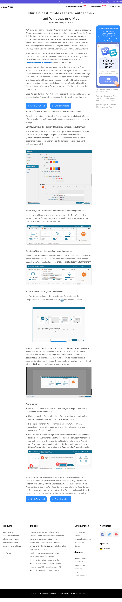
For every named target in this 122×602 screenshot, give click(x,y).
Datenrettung (8, 532)
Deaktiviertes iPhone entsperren (42, 556)
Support (82, 2)
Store (73, 2)
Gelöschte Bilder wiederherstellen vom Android (47, 535)
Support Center (80, 558)
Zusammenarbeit (80, 575)
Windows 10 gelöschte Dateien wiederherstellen (48, 546)
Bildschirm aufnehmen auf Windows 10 (44, 570)
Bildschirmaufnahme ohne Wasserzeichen (45, 563)
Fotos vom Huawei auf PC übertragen (43, 539)
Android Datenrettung (11, 535)
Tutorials (92, 2)
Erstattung (78, 568)
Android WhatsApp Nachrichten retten (44, 532)
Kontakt (77, 535)
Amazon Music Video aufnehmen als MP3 (45, 567)
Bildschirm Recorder (108, 28)
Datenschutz (79, 542)
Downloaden (63, 2)
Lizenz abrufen (79, 565)
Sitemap (77, 546)
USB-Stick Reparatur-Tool (39, 549)
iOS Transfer (7, 553)
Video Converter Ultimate (12, 546)
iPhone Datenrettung (11, 539)
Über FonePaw (79, 532)
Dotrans (6, 549)
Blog (101, 2)
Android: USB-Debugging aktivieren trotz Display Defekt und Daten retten (107, 89)
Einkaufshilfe (79, 561)
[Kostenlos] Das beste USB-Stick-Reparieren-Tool (106, 106)
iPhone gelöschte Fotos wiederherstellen (45, 560)
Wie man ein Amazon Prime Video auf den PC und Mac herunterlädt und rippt (106, 98)
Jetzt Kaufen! (108, 79)
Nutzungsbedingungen (82, 539)
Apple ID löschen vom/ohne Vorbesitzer (44, 553)
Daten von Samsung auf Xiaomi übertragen (46, 542)
